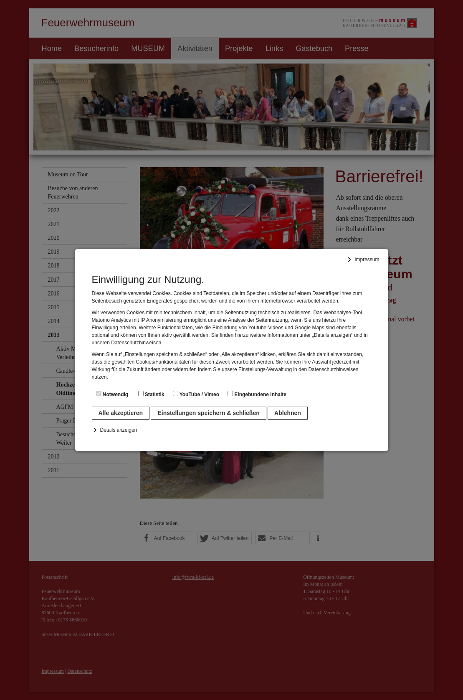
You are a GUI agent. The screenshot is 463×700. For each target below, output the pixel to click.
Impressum (366, 259)
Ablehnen (287, 413)
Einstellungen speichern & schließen (208, 413)
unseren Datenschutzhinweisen (127, 343)
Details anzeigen (118, 430)
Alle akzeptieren (121, 413)
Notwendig (112, 394)
